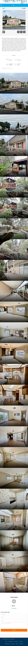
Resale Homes (10, 641)
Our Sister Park (7, 643)
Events (17, 643)
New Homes (16, 641)
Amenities (21, 641)
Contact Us (13, 643)
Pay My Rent (21, 643)
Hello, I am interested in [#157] (14, 625)
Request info (14, 630)
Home (6, 641)
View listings (14, 608)
